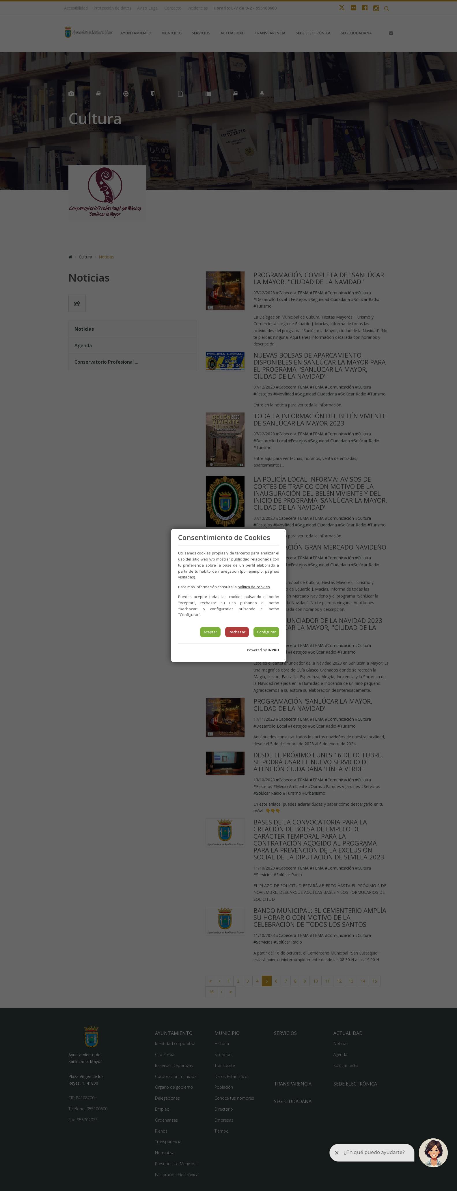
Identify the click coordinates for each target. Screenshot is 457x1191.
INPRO (273, 650)
